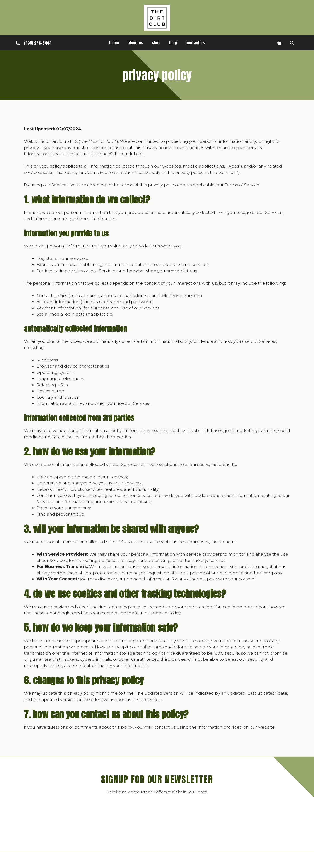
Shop (156, 43)
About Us (135, 43)
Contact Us (195, 43)
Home (114, 43)
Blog (173, 43)
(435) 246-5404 (38, 43)
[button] (292, 42)
